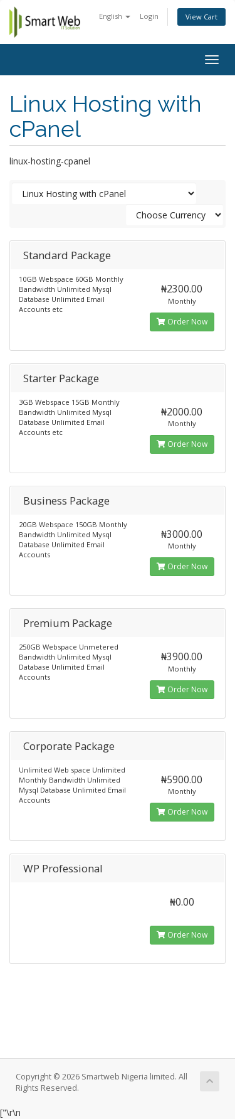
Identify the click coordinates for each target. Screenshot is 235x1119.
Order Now (182, 321)
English (114, 16)
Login (149, 16)
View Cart (201, 16)
